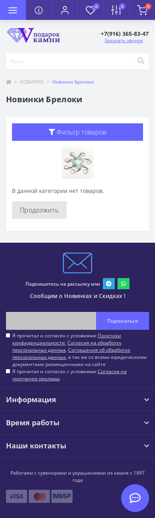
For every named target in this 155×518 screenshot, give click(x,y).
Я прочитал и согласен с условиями (69, 375)
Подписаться (122, 320)
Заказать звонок (123, 40)
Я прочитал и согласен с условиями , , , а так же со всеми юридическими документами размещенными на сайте (79, 350)
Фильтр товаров (78, 132)
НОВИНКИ (32, 81)
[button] (65, 10)
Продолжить (39, 210)
